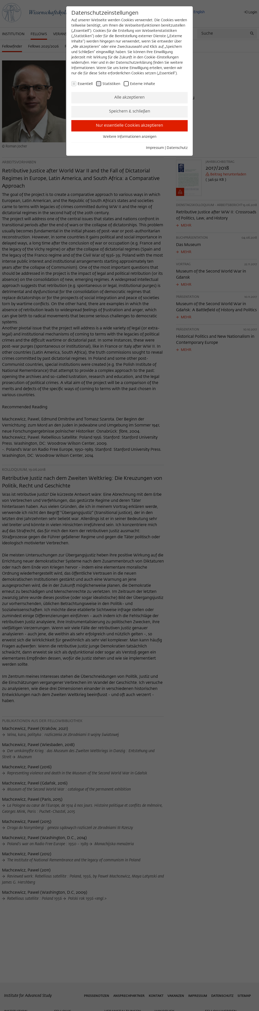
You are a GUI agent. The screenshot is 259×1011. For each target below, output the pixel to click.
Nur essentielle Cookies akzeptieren (129, 126)
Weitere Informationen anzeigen (129, 137)
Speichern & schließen (129, 111)
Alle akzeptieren (129, 98)
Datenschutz (177, 148)
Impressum (155, 148)
